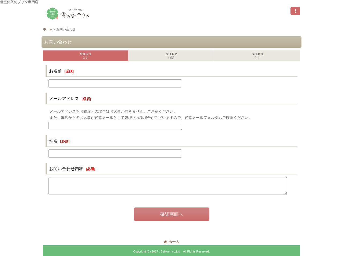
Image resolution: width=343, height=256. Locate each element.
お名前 (55, 70)
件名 (53, 140)
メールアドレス (64, 98)
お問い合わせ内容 (66, 168)
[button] (295, 11)
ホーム (171, 242)
